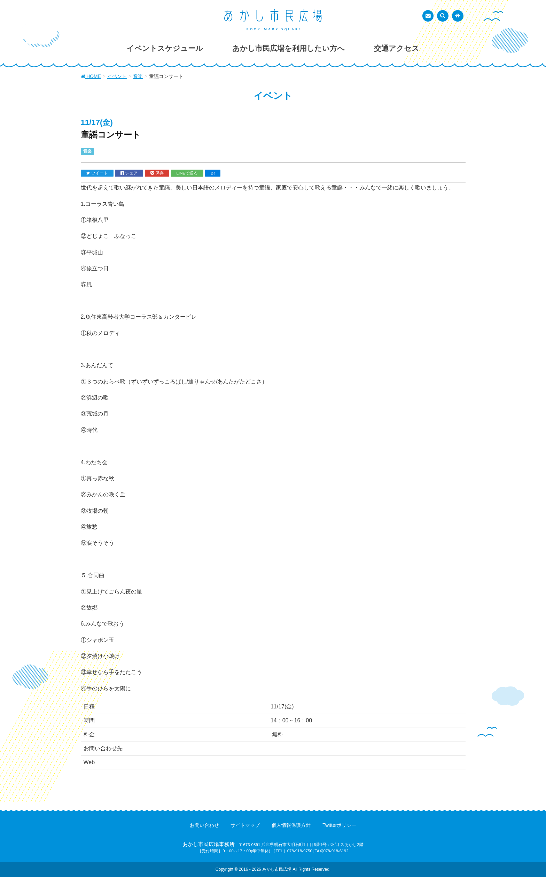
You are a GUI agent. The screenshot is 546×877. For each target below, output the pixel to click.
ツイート (97, 173)
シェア (129, 173)
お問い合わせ (204, 825)
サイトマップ (245, 825)
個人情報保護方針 (291, 825)
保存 (157, 173)
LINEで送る (187, 173)
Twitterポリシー (339, 825)
